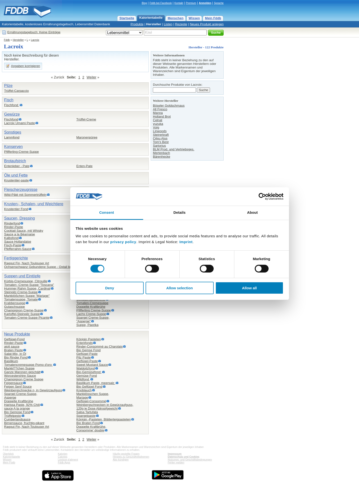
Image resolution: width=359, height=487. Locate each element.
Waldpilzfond (85, 368)
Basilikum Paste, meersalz (95, 383)
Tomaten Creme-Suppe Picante (26, 317)
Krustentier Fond (16, 209)
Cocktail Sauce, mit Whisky (23, 230)
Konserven (13, 147)
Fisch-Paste (12, 245)
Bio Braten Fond (88, 423)
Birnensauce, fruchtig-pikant (24, 423)
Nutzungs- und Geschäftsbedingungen (190, 459)
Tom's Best (161, 142)
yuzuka (158, 124)
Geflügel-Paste (87, 361)
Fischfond (11, 105)
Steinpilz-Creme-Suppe (21, 292)
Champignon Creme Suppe (24, 379)
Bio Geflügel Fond (89, 386)
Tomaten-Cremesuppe (92, 303)
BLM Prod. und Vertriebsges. (173, 149)
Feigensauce (13, 383)
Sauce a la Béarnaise (19, 234)
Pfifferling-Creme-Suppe (21, 152)
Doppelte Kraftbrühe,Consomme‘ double (91, 428)
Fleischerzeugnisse (20, 190)
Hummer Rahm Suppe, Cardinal (27, 288)
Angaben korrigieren (25, 66)
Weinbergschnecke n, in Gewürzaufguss (33, 390)
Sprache (219, 2)
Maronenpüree (86, 137)
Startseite (126, 18)
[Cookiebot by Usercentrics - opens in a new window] (262, 196)
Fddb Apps (64, 462)
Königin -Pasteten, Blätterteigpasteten (103, 419)
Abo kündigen (121, 459)
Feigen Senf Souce (18, 386)
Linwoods (159, 131)
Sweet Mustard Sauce (92, 365)
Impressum (175, 453)
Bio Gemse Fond (88, 350)
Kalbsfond (11, 238)
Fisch (8, 100)
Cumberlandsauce (17, 419)
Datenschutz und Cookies (183, 456)
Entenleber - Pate (16, 166)
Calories (62, 456)
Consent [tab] (106, 212)
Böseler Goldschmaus (168, 105)
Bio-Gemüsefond (89, 372)
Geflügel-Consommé (91, 401)
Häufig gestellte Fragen (126, 453)
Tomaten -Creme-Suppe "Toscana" (29, 285)
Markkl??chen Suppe (19, 368)
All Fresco (160, 109)
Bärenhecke (161, 156)
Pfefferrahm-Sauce (17, 249)
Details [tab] (180, 212)
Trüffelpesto (12, 416)
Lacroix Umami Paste (19, 123)
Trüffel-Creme (86, 119)
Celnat (157, 120)
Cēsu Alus (160, 138)
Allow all (249, 288)
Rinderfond (12, 223)
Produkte (137, 24)
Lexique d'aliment (68, 459)
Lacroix (35, 39)
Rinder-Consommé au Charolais (99, 346)
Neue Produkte (17, 334)
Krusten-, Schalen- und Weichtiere (33, 204)
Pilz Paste (83, 357)
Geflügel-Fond (14, 339)
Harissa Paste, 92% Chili (22, 405)
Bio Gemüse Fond (17, 412)
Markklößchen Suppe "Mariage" (27, 296)
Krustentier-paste (16, 180)
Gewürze (12, 114)
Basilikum (11, 361)
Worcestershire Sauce (20, 375)
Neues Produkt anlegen (207, 24)
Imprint (186, 242)
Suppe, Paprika (87, 325)
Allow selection (179, 288)
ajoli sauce (11, 346)
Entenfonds (84, 343)
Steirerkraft (161, 135)
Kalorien (62, 453)
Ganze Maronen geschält (22, 372)
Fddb (7, 39)
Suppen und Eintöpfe (22, 276)
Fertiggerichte (16, 258)
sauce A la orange (17, 408)
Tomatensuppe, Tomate (21, 299)
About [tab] (252, 212)
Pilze (8, 86)
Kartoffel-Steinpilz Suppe (22, 314)
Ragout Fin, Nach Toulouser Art (26, 263)
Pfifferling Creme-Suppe (93, 310)
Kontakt (178, 2)
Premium (191, 2)
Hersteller (153, 24)
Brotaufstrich (15, 161)
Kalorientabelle (151, 17)
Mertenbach (161, 153)
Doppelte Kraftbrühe (90, 306)
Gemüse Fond (86, 375)
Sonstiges (12, 132)
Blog (144, 2)
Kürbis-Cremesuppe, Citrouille (25, 281)
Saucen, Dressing (19, 218)
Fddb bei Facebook (160, 2)
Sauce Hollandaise (17, 241)
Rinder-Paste (13, 227)
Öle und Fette (16, 175)
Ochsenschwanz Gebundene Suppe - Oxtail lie (37, 267)
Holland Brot (162, 116)
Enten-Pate (84, 166)
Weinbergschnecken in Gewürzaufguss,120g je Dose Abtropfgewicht (104, 406)
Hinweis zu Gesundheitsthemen (131, 456)
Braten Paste (13, 350)
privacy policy (123, 242)
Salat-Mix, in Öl (15, 354)
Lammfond (11, 137)
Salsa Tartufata (87, 412)
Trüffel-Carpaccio (16, 91)
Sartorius (159, 145)
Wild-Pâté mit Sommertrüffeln (25, 195)
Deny (109, 288)
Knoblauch (84, 390)
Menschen (176, 18)
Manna (158, 113)
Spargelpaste (86, 416)
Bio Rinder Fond (15, 357)
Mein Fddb (213, 18)
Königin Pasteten (88, 339)
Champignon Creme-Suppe (24, 310)
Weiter (91, 77)
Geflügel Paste (86, 354)
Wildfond (83, 379)
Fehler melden (176, 462)
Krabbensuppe (14, 303)
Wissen (194, 18)
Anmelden (205, 2)
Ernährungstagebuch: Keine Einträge (34, 32)
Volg (156, 127)
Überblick (8, 453)
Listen (168, 24)
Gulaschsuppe (14, 306)
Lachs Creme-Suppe (91, 314)
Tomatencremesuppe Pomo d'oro (28, 365)
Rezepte (181, 24)
